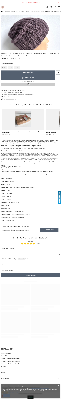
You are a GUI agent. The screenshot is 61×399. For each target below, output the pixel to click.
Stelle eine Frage (49, 229)
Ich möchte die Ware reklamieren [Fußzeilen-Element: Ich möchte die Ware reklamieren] (10, 358)
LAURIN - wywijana (9, 181)
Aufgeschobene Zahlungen (10, 99)
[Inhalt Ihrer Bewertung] (30, 251)
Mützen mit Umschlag (20, 11)
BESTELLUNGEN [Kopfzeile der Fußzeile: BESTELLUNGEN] (7, 349)
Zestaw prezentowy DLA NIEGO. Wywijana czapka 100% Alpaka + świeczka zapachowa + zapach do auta (22, 132)
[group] (30, 44)
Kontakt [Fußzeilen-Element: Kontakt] (3, 366)
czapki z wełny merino (52, 155)
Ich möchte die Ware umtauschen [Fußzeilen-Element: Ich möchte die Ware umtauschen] (11, 364)
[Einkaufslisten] (51, 7)
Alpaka (27, 11)
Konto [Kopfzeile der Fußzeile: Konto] (3, 373)
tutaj (37, 171)
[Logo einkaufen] (2, 7)
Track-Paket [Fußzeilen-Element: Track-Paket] (4, 356)
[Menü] (59, 7)
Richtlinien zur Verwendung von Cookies (40, 388)
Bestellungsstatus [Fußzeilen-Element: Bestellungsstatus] (6, 353)
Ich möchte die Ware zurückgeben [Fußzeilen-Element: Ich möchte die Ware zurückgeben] (11, 361)
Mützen (12, 11)
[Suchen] (47, 7)
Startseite (7, 11)
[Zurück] (2, 11)
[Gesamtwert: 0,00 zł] (55, 7)
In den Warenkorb (28, 72)
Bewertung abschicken (30, 275)
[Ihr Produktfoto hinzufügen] (28, 259)
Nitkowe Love (9, 178)
